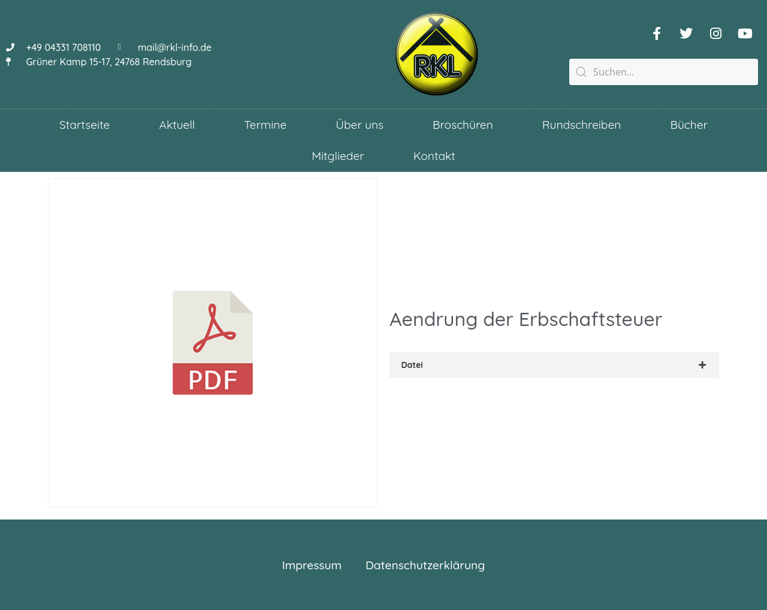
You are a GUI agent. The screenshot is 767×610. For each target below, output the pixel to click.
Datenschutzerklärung (425, 565)
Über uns (360, 124)
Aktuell (177, 124)
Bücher (688, 124)
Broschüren (463, 124)
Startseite (84, 124)
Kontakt (434, 156)
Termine (265, 124)
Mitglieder (338, 156)
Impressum (312, 565)
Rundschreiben (581, 124)
